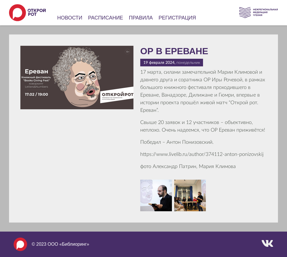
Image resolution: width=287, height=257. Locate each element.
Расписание (105, 18)
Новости (69, 18)
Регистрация (177, 18)
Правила (141, 18)
